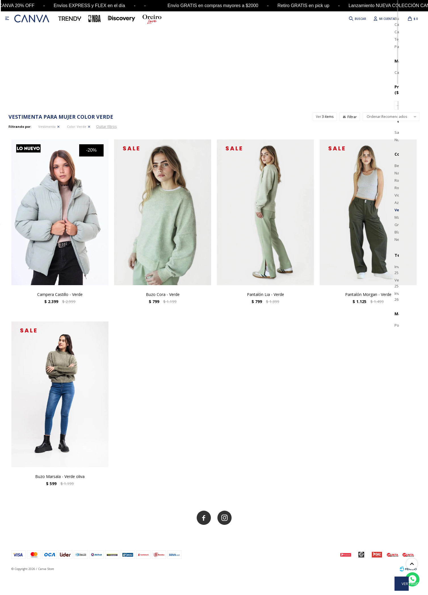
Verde (76, 126)
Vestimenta (47, 126)
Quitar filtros (106, 126)
